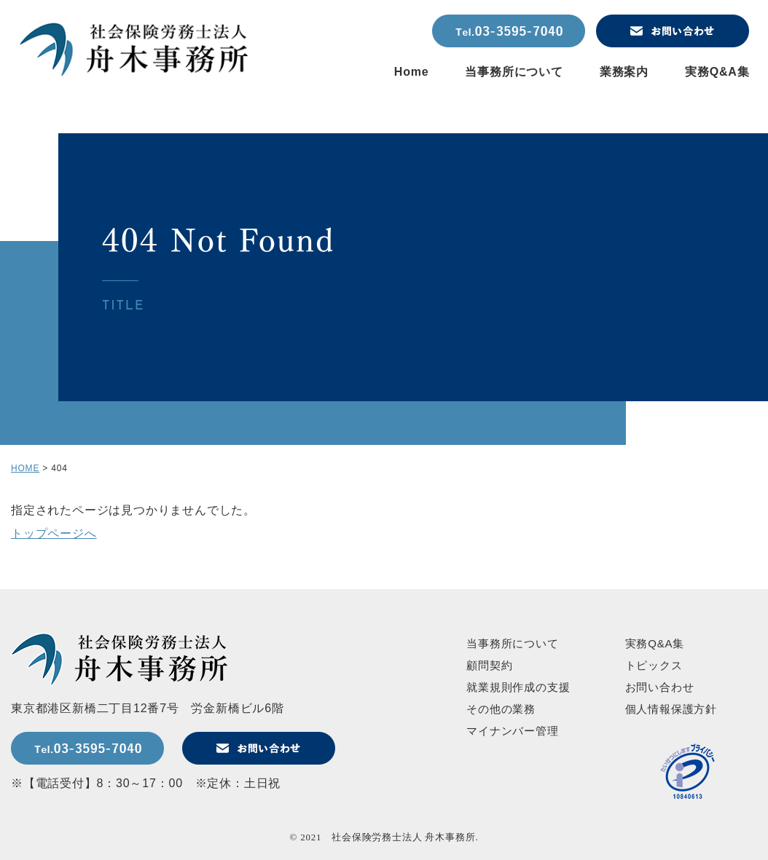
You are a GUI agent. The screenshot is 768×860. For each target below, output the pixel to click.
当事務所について (514, 72)
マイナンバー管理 (512, 731)
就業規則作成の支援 (518, 687)
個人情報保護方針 (671, 709)
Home (411, 72)
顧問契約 (489, 665)
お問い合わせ (659, 687)
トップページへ (54, 533)
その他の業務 (501, 709)
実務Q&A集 (717, 72)
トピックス (654, 665)
